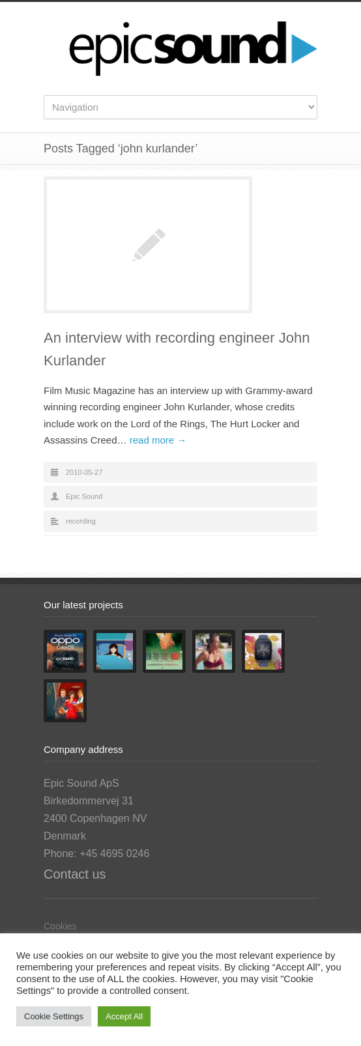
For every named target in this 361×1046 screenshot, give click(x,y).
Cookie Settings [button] (53, 1016)
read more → (158, 439)
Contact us (75, 874)
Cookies (60, 926)
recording (81, 521)
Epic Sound (84, 496)
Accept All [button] (124, 1016)
